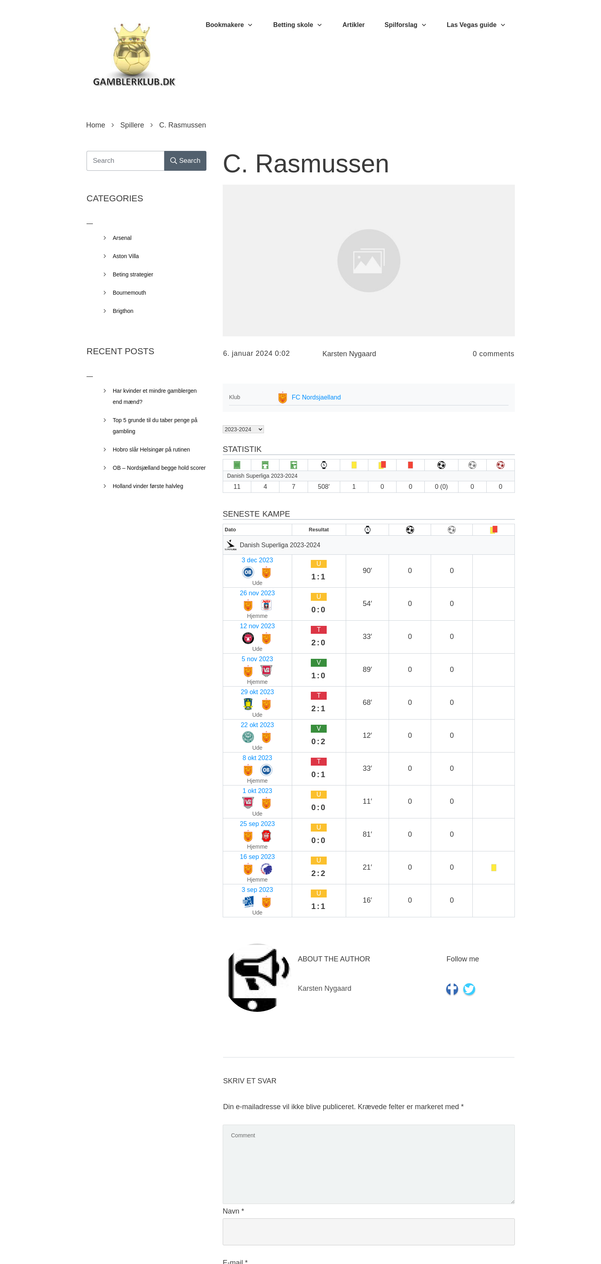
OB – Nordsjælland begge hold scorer (159, 468)
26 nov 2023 (243, 574)
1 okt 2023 (241, 667)
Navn (233, 1015)
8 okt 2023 (241, 651)
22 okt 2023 (243, 636)
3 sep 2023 (242, 713)
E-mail (235, 1067)
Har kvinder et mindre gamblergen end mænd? (155, 396)
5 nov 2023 (242, 605)
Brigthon (123, 311)
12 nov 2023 (243, 589)
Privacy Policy (345, 1246)
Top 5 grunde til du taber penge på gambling (155, 425)
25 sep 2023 (243, 682)
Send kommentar (479, 1221)
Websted (237, 1119)
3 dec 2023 (242, 558)
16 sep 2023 (243, 698)
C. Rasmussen (306, 163)
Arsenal (122, 238)
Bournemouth (129, 292)
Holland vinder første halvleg (148, 486)
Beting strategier (133, 274)
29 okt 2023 (243, 620)
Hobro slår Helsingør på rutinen (151, 449)
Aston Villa (126, 256)
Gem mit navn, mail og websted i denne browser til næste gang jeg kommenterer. (358, 1186)
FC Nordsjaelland (316, 397)
